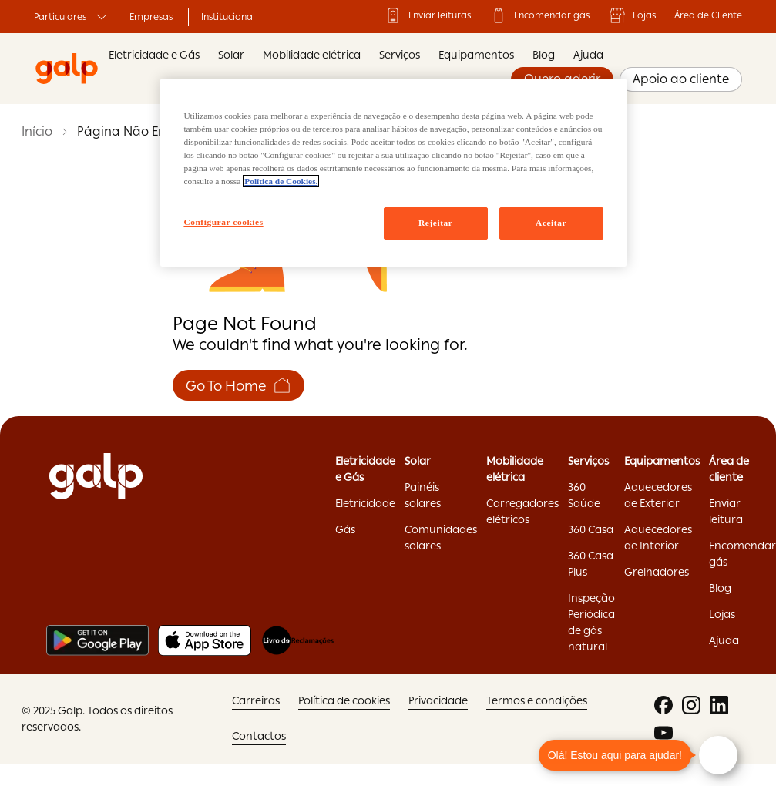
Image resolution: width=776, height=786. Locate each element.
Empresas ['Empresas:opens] (151, 17)
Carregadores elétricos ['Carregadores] (522, 511)
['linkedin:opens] (719, 705)
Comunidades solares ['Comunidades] (441, 537)
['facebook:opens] (663, 705)
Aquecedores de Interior (658, 537)
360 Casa (590, 529)
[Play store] (97, 640)
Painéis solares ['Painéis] (423, 495)
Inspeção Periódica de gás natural (591, 622)
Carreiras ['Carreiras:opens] (256, 700)
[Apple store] (204, 640)
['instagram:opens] (691, 705)
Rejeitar (435, 222)
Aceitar (551, 222)
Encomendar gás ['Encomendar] (539, 15)
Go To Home (238, 385)
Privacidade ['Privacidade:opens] (438, 700)
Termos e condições (536, 700)
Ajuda (588, 55)
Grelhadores (656, 572)
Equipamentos (476, 55)
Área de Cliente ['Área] (708, 15)
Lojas (632, 15)
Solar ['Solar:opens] (418, 461)
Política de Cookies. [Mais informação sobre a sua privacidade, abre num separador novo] (280, 181)
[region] (393, 173)
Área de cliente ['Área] (729, 469)
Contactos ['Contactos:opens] (259, 736)
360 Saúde (584, 495)
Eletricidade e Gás (154, 55)
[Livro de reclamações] (297, 640)
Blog (543, 55)
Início (37, 131)
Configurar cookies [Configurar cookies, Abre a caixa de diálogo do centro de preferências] (223, 222)
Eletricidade (365, 503)
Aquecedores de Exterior (658, 495)
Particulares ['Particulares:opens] (72, 17)
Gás (345, 529)
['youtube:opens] (663, 733)
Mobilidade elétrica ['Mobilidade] (514, 469)
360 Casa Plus (590, 564)
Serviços (399, 55)
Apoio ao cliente (681, 79)
